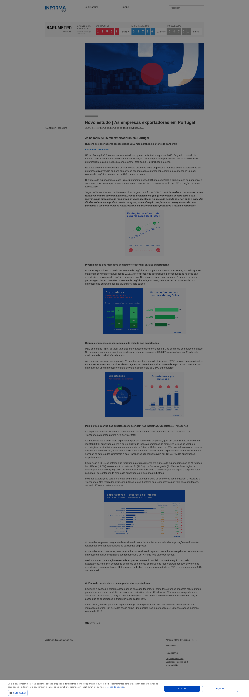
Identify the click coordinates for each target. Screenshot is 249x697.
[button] (83, 693)
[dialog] (124, 688)
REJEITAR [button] (220, 688)
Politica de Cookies (115, 687)
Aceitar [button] (182, 688)
